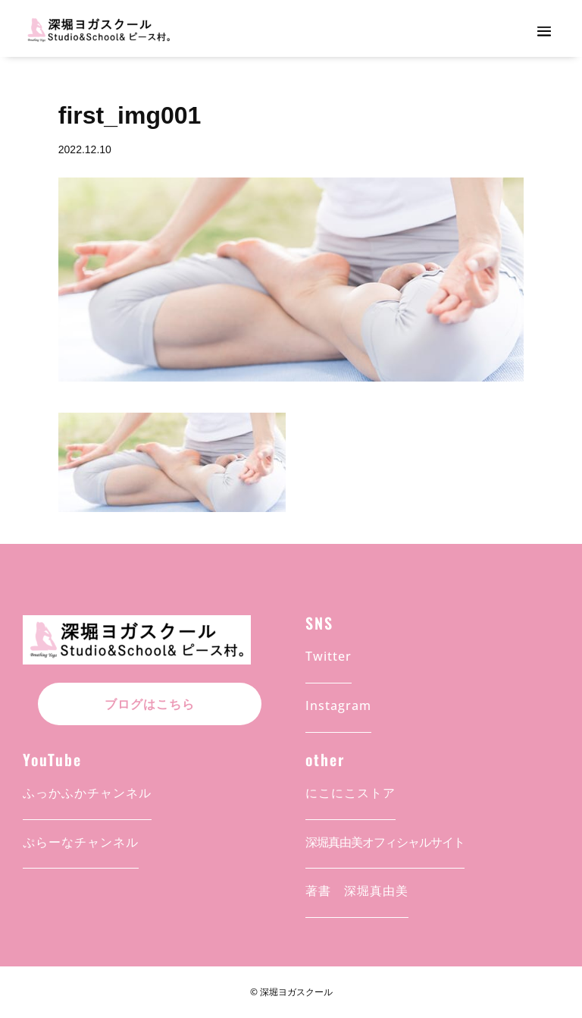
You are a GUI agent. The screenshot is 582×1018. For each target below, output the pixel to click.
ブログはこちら (150, 704)
